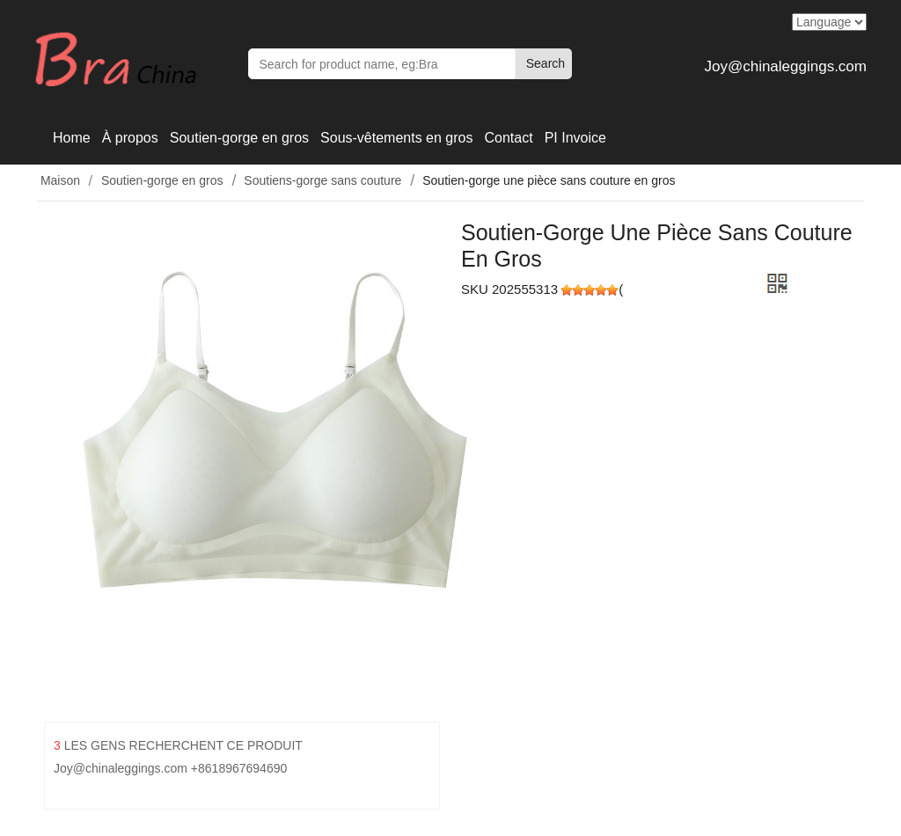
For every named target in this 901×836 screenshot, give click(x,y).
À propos (130, 137)
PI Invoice (575, 137)
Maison (58, 180)
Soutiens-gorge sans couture (322, 180)
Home (72, 137)
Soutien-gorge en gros (239, 137)
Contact (508, 137)
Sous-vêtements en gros (396, 137)
